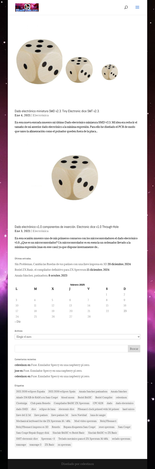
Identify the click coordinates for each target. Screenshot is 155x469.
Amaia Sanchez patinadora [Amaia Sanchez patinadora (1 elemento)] (93, 391)
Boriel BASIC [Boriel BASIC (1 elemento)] (85, 397)
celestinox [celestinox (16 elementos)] (121, 397)
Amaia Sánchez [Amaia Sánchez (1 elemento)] (119, 391)
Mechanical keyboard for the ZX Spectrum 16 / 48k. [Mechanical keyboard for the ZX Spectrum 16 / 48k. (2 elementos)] (43, 421)
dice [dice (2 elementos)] (33, 409)
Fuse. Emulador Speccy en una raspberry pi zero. (60, 365)
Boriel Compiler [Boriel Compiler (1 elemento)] (103, 397)
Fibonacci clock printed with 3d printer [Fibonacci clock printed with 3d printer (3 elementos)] (98, 409)
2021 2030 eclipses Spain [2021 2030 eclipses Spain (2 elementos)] (61, 391)
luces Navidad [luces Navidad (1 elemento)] (79, 415)
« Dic (18, 321)
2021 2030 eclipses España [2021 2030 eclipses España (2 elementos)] (30, 391)
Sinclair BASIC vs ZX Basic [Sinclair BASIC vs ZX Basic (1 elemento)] (102, 432)
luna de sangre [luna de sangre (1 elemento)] (98, 415)
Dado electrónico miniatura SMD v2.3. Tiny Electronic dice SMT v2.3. (57, 111)
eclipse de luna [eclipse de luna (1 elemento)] (47, 409)
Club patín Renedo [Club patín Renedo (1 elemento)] (40, 403)
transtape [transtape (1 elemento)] (21, 444)
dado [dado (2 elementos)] (109, 403)
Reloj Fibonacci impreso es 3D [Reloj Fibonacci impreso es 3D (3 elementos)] (32, 426)
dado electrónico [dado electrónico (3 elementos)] (124, 403)
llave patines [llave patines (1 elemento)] (41, 415)
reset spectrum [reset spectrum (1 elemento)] (106, 426)
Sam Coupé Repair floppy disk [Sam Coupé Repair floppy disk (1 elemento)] (32, 432)
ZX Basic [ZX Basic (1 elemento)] (49, 444)
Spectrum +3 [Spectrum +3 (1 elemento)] (48, 438)
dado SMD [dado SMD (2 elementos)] (22, 409)
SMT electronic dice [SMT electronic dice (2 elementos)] (27, 438)
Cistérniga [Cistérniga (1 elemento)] (21, 403)
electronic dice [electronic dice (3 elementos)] (66, 409)
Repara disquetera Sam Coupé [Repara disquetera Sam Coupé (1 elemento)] (79, 426)
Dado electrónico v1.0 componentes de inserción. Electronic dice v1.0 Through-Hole (67, 227)
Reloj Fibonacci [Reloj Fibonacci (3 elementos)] (108, 421)
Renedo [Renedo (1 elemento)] (56, 426)
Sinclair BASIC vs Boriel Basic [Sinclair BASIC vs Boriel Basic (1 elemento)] (69, 432)
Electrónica (41, 115)
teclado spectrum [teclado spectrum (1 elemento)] (121, 438)
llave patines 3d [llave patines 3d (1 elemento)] (59, 415)
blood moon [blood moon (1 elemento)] (67, 397)
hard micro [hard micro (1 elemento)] (128, 409)
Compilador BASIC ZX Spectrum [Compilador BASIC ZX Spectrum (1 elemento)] (71, 403)
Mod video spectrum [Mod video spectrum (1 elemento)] (85, 421)
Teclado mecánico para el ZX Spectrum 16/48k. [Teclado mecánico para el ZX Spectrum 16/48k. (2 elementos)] (83, 438)
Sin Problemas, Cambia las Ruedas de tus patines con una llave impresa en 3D (61, 264)
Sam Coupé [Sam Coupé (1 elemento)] (124, 426)
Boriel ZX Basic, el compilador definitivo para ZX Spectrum (50, 269)
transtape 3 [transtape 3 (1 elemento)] (35, 444)
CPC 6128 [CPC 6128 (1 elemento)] (98, 403)
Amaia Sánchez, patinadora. (31, 275)
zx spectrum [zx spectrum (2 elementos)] (64, 444)
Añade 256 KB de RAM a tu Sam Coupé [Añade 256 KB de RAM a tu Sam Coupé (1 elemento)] (37, 397)
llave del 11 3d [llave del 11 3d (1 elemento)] (23, 415)
